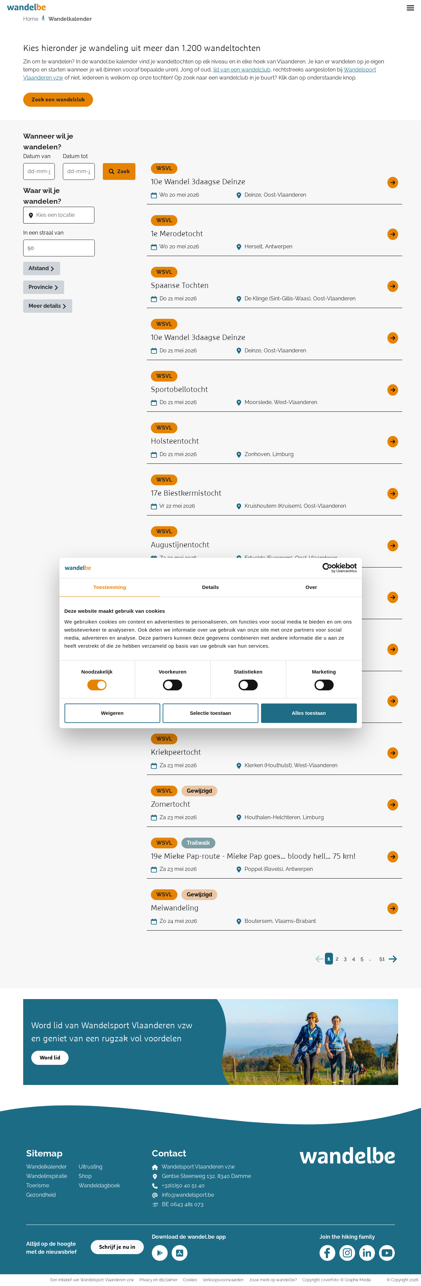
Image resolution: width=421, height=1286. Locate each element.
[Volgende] (392, 958)
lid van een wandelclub (241, 69)
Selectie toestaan (210, 713)
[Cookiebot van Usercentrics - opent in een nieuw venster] (327, 568)
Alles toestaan (309, 713)
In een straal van (43, 233)
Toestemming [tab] (109, 587)
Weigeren (112, 713)
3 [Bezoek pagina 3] (345, 958)
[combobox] (65, 215)
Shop (85, 1176)
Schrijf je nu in (117, 1247)
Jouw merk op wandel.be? (273, 1279)
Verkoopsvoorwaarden (223, 1279)
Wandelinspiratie (46, 1176)
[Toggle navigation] (410, 7)
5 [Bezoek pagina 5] (362, 958)
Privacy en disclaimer (158, 1279)
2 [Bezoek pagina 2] (337, 958)
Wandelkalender (46, 1167)
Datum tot (75, 156)
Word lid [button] (50, 1057)
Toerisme (37, 1185)
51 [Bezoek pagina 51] (382, 958)
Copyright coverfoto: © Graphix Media (336, 1279)
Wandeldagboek (99, 1185)
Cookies (190, 1279)
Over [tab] (311, 587)
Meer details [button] (48, 306)
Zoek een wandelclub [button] (58, 99)
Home (30, 19)
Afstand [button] (42, 268)
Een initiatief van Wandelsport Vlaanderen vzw (92, 1279)
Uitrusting (90, 1167)
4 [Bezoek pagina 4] (353, 958)
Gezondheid (41, 1195)
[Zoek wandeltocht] (119, 171)
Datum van (36, 156)
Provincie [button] (44, 287)
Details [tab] (210, 587)
